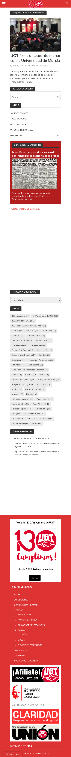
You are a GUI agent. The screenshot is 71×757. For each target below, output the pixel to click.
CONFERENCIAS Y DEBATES (26, 605)
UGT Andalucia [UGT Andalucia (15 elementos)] (20, 423)
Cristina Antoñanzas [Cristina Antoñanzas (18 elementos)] (22, 350)
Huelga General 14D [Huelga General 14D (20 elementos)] (48, 379)
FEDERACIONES (17, 135)
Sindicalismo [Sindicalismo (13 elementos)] (43, 408)
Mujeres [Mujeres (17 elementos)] (17, 394)
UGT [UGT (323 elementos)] (16, 413)
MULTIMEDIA (20, 630)
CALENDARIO (20, 655)
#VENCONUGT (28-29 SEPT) (26, 660)
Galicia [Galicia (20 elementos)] (44, 374)
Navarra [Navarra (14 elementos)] (31, 394)
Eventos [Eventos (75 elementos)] (44, 355)
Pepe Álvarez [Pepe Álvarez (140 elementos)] (41, 404)
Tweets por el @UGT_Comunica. (25, 208)
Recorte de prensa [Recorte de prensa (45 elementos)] (22, 408)
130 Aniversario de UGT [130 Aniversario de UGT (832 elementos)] (45, 316)
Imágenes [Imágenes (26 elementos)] (18, 384)
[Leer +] (28, 199)
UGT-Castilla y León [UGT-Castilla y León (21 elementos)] (34, 413)
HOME (17, 594)
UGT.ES (35, 577)
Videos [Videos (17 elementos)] (36, 423)
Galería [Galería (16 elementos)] (17, 374)
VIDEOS (21, 639)
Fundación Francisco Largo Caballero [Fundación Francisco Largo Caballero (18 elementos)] (30, 369)
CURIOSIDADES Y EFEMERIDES (31, 625)
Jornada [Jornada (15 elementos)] (33, 384)
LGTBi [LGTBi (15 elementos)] (46, 384)
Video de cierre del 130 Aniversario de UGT (34, 438)
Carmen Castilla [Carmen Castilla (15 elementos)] (36, 335)
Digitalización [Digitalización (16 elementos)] (44, 350)
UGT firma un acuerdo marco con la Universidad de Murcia (35, 58)
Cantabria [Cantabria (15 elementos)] (18, 335)
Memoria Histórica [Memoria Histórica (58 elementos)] (35, 389)
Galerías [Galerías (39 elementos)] (30, 374)
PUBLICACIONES (21, 650)
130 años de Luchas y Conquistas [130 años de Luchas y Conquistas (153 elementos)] (29, 325)
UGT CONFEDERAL (18, 124)
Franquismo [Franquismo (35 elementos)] (36, 365)
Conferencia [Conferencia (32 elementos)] (19, 345)
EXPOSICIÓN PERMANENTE (30, 645)
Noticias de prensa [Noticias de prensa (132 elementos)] (22, 399)
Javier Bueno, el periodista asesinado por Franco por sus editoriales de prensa (35, 153)
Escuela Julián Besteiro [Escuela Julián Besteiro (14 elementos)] (23, 355)
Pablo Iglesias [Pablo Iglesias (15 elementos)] (44, 399)
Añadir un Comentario (38, 65)
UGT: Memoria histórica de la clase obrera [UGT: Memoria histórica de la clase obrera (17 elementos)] (32, 418)
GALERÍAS (22, 634)
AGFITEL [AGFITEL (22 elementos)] (17, 330)
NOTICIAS (18, 610)
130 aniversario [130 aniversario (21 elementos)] (20, 316)
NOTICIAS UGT (24, 614)
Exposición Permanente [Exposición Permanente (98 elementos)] (41, 360)
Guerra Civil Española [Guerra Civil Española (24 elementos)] (23, 379)
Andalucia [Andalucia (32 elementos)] (32, 330)
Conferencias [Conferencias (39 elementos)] (37, 345)
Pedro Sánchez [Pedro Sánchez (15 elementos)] (20, 404)
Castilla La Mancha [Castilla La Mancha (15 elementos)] (22, 340)
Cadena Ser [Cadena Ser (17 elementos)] (49, 330)
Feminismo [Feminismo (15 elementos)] (18, 365)
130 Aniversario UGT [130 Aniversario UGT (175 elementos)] (23, 321)
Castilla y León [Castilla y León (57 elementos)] (43, 340)
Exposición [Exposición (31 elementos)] (18, 360)
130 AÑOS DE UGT (18, 118)
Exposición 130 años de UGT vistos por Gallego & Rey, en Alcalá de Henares (36, 453)
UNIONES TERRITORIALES (21, 130)
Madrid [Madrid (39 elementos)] (17, 389)
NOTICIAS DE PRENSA (27, 619)
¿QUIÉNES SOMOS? (19, 113)
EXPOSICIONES (21, 599)
